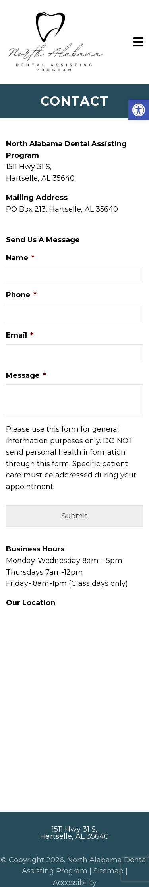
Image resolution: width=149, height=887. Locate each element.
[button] (138, 110)
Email (19, 335)
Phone (21, 294)
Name (20, 257)
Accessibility (75, 882)
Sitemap (108, 871)
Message (26, 375)
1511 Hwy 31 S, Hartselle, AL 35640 (74, 833)
